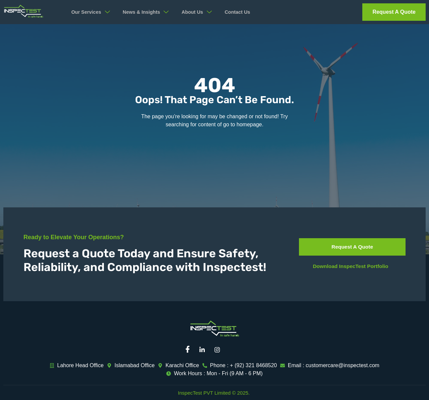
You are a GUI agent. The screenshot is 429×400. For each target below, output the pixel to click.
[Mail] (235, 350)
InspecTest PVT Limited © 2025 (213, 393)
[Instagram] (219, 350)
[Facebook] (189, 350)
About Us (202, 12)
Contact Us (244, 12)
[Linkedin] (204, 350)
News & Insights (150, 12)
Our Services (92, 12)
